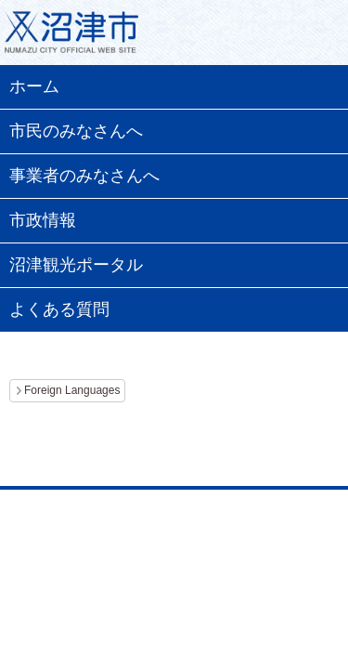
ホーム (34, 86)
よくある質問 (59, 309)
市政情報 (42, 220)
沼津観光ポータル (76, 265)
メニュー (311, 37)
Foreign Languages (72, 390)
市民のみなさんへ (76, 131)
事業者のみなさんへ (84, 175)
